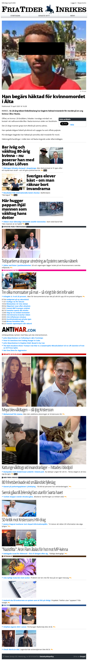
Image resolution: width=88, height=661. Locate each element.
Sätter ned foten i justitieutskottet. (17, 265)
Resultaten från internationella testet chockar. (21, 193)
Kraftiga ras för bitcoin (15, 302)
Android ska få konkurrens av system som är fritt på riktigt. (27, 600)
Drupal (82, 656)
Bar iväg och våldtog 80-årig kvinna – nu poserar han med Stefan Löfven (18, 155)
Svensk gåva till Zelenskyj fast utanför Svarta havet (32, 492)
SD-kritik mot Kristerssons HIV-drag (24, 519)
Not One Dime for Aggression (15, 350)
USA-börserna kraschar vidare (18, 315)
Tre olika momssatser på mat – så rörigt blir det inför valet (38, 292)
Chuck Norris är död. (11, 649)
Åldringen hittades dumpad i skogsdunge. (20, 168)
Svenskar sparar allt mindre (17, 310)
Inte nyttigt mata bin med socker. (16, 578)
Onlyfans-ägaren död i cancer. (15, 627)
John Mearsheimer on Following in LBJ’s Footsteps (23, 338)
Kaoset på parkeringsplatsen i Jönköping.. (19, 486)
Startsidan (15, 16)
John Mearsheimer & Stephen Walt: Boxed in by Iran (24, 343)
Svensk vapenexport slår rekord (19, 323)
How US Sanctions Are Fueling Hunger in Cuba (21, 340)
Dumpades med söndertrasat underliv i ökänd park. (24, 472)
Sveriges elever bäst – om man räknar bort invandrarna (40, 182)
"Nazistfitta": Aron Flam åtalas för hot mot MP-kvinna (35, 549)
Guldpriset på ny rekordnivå (17, 299)
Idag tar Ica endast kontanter (18, 312)
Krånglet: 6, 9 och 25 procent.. (15, 296)
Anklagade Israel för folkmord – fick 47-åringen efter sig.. (26, 553)
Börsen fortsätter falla (15, 321)
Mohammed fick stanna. (13, 414)
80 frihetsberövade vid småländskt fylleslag (28, 482)
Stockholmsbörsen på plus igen (18, 319)
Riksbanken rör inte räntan (17, 304)
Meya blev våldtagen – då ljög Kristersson (28, 409)
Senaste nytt (44, 16)
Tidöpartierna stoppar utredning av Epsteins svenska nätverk (40, 261)
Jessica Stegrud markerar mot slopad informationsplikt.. (25, 524)
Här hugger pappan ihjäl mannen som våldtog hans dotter (14, 209)
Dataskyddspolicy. (47, 656)
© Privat (83, 91)
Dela (72, 124)
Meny (72, 16)
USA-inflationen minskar (16, 317)
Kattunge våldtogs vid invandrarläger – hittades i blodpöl (37, 467)
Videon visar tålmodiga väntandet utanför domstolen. (24, 222)
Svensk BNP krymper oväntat (18, 308)
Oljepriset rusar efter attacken (18, 306)
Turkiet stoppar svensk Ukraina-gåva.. (18, 497)
